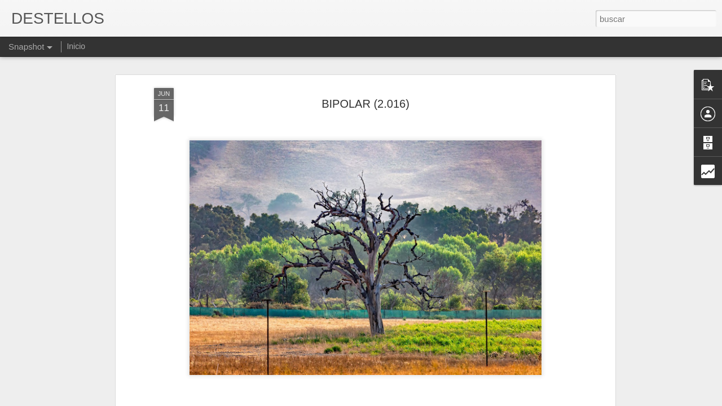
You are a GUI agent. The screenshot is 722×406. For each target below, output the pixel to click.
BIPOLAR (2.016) (366, 104)
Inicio (76, 46)
